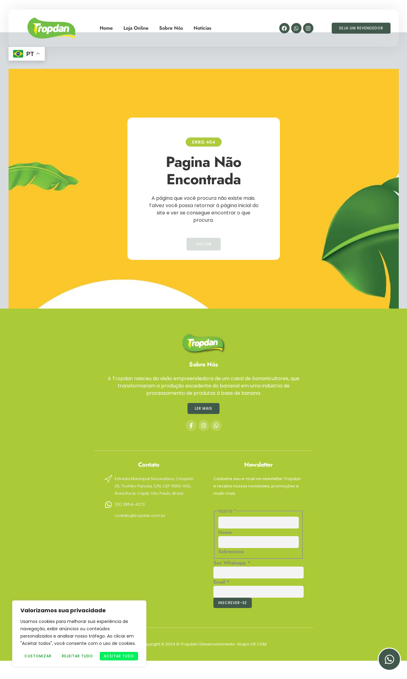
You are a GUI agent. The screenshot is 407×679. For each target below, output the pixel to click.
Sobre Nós (171, 25)
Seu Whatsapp (231, 562)
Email (221, 581)
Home (106, 25)
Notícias (202, 25)
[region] (79, 633)
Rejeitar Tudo (77, 656)
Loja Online (135, 25)
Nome (225, 532)
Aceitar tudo (119, 656)
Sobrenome (231, 551)
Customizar (38, 656)
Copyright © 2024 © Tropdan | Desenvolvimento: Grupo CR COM (203, 644)
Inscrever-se (232, 602)
